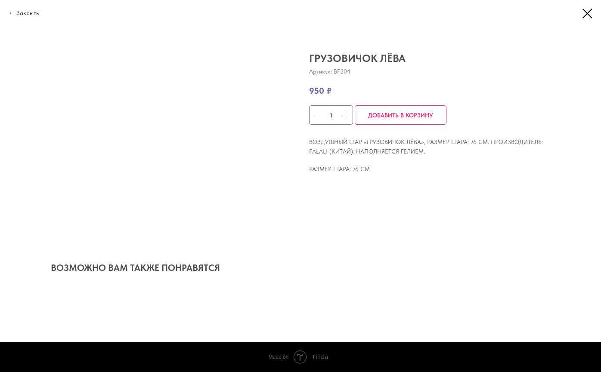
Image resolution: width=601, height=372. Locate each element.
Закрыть (27, 12)
